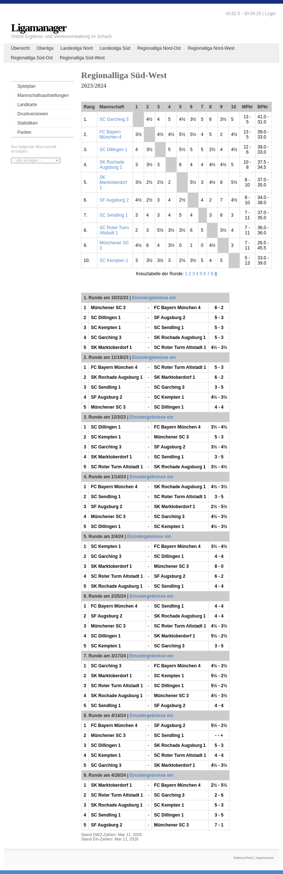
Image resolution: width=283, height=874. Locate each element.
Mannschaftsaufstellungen (43, 95)
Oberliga (44, 48)
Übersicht (20, 48)
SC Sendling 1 (113, 215)
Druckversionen (32, 113)
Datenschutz (244, 858)
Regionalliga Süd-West (82, 57)
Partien (24, 132)
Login (270, 13)
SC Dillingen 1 (113, 149)
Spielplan (26, 86)
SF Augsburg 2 (114, 200)
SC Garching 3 (114, 119)
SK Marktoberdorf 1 (113, 182)
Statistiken (27, 123)
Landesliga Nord (76, 48)
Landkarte (27, 104)
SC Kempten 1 (113, 260)
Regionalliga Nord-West (211, 48)
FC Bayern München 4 (110, 134)
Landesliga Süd (115, 48)
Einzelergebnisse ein (154, 297)
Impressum (265, 858)
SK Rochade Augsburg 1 (111, 165)
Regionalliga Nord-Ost (159, 48)
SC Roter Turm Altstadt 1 (114, 230)
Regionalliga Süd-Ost (32, 57)
